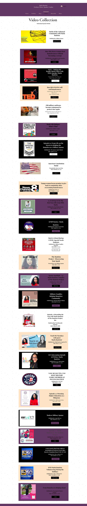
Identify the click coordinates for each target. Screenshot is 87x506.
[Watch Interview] (55, 423)
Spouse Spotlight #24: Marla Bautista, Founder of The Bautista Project (56, 277)
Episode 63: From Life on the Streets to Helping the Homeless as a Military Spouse (53, 145)
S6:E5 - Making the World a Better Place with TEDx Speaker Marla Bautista (54, 72)
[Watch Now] (56, 286)
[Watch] (54, 97)
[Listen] (55, 62)
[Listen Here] (56, 329)
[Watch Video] (56, 231)
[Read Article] (57, 41)
